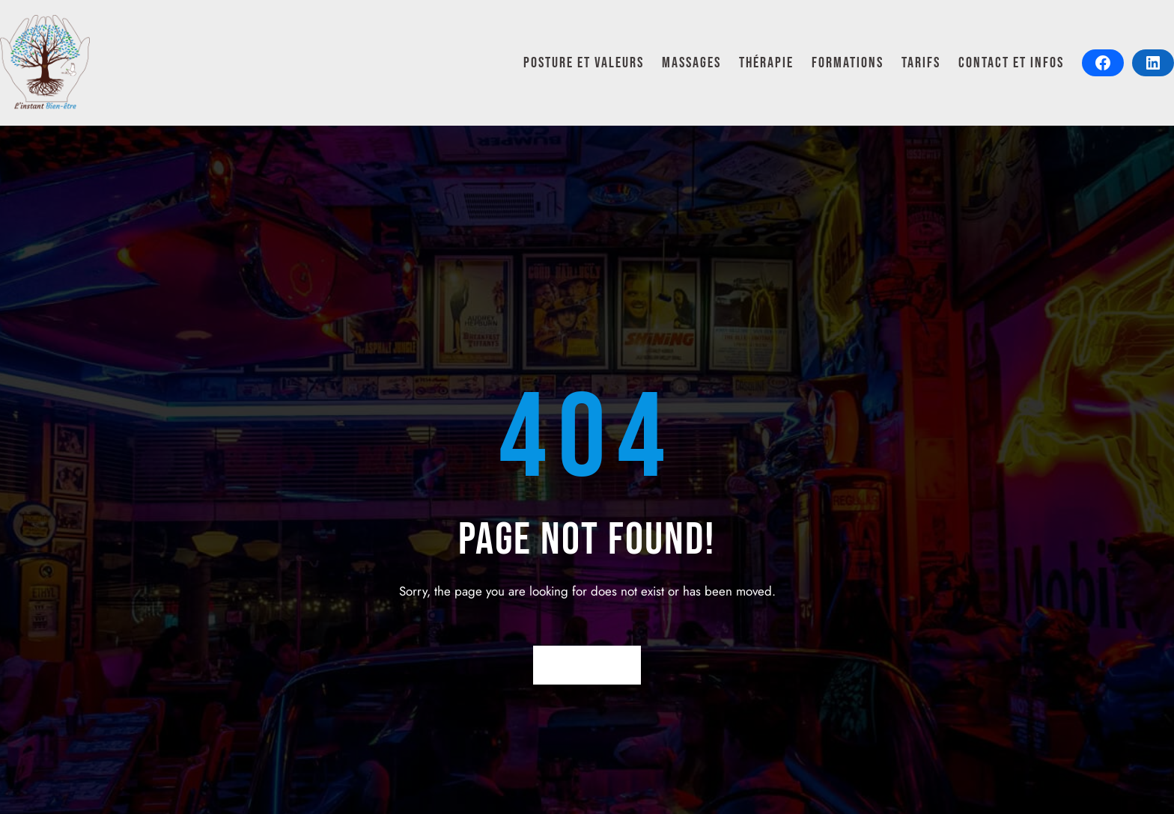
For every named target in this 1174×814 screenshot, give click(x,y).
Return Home (587, 665)
